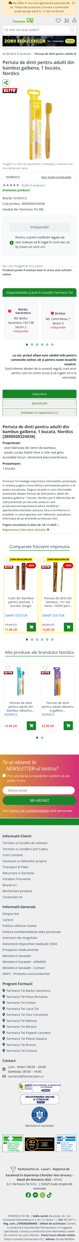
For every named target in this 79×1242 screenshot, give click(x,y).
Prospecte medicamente (20, 950)
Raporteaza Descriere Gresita (26, 529)
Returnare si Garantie (18, 873)
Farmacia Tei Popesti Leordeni (27, 1033)
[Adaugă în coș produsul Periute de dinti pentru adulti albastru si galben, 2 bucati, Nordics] (68, 725)
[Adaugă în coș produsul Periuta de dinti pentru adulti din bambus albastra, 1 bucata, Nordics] (31, 725)
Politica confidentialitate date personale (32, 932)
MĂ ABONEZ (39, 800)
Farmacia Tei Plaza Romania (25, 996)
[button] (26, 345)
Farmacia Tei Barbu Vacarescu (27, 990)
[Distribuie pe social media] (6, 82)
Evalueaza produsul (16, 190)
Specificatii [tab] (39, 403)
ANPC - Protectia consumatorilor (26, 974)
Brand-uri (9, 885)
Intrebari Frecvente (17, 879)
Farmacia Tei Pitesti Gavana (25, 1038)
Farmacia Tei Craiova (20, 1050)
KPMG (58, 1180)
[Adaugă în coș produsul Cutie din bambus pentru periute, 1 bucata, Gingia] (31, 627)
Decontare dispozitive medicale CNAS (30, 944)
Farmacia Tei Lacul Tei (21, 1008)
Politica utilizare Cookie (19, 925)
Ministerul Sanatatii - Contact (24, 968)
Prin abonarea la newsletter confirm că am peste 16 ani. (38, 778)
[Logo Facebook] (28, 1195)
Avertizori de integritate (20, 938)
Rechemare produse (17, 891)
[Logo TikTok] (49, 1195)
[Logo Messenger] (35, 1195)
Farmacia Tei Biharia (19, 1026)
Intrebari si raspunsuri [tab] (39, 412)
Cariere (8, 920)
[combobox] (39, 29)
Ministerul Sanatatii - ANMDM (24, 962)
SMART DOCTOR (16, 615)
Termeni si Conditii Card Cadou (25, 849)
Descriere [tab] (39, 394)
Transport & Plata (15, 867)
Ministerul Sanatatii (17, 956)
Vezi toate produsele (56, 177)
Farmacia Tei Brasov (19, 1045)
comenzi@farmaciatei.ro (26, 1076)
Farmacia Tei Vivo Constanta (25, 1014)
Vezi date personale (37, 810)
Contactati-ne (12, 897)
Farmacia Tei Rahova (20, 1020)
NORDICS (20, 198)
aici (42, 247)
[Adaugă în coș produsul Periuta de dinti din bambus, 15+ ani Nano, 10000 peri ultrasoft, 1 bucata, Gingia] (68, 627)
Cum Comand (13, 855)
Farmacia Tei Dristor (19, 1002)
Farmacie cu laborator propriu (25, 861)
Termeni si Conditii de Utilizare (25, 843)
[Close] (73, 3)
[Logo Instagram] (42, 1195)
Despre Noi (11, 913)
